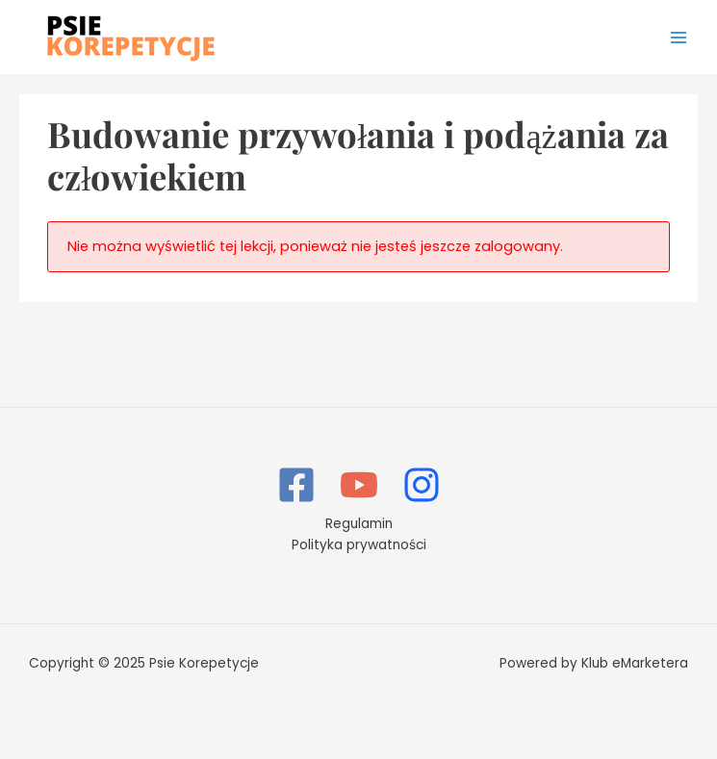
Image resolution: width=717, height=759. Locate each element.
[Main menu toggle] (679, 37)
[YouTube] (359, 485)
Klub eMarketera (634, 663)
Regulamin (359, 524)
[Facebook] (296, 485)
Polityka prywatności (359, 545)
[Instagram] (421, 485)
